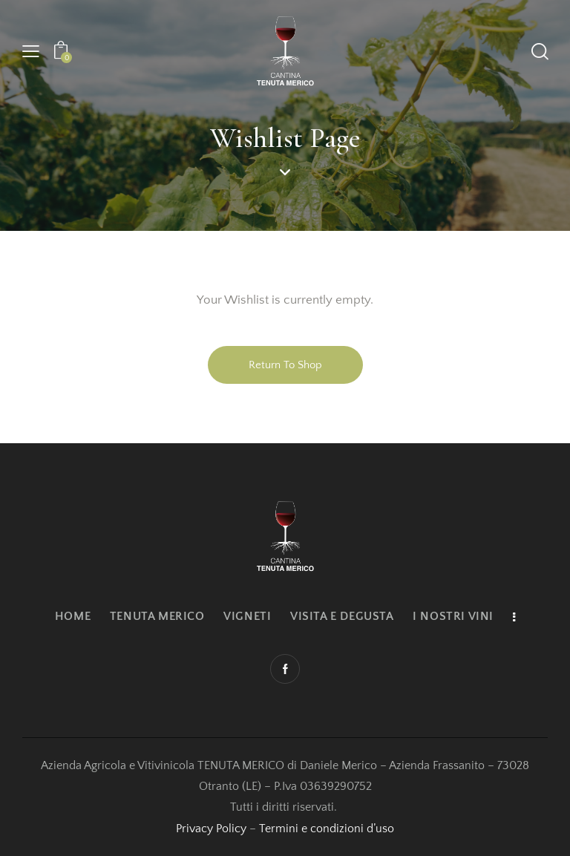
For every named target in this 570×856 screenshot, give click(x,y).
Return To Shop (285, 365)
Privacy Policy (211, 828)
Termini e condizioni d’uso (326, 828)
